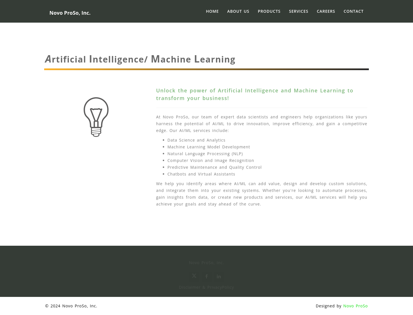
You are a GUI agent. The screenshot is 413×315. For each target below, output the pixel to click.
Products (269, 11)
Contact (353, 11)
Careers (326, 11)
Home (212, 11)
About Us (238, 11)
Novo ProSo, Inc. (79, 305)
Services (298, 11)
